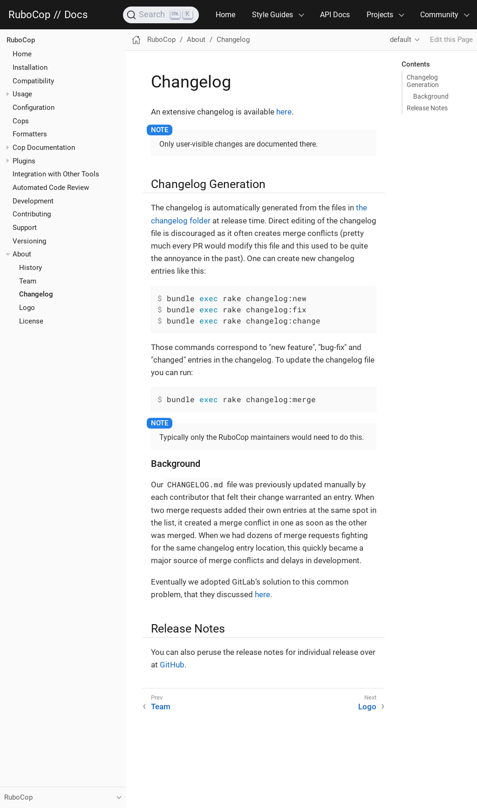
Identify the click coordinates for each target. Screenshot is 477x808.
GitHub (172, 664)
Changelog (36, 294)
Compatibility (33, 81)
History (30, 267)
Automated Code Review (51, 187)
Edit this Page (451, 39)
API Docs (335, 14)
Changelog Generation (423, 81)
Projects (380, 14)
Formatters (30, 134)
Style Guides (272, 14)
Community (439, 14)
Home (225, 14)
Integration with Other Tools (56, 174)
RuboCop (29, 15)
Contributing (32, 214)
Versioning (29, 241)
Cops (21, 121)
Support (25, 227)
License (31, 321)
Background (431, 96)
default (400, 39)
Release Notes (427, 108)
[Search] (161, 15)
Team (27, 281)
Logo (27, 307)
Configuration (34, 107)
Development (33, 201)
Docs (76, 15)
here (284, 111)
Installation (30, 67)
